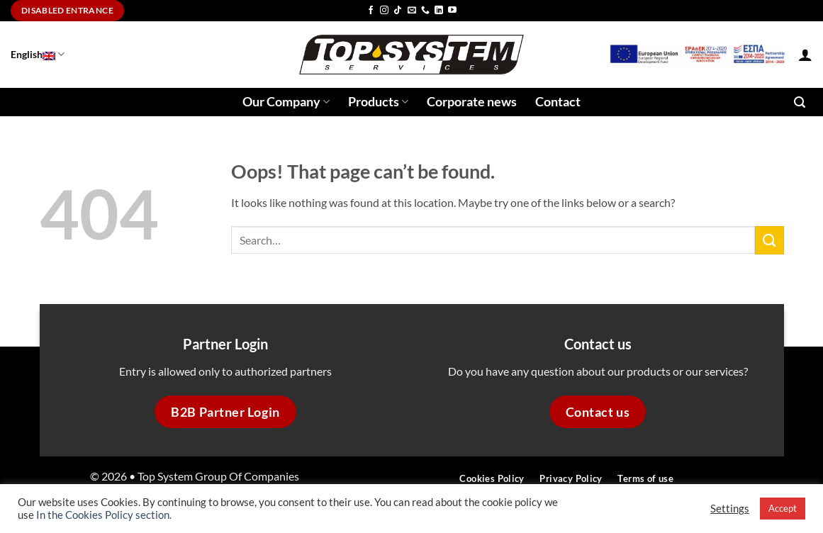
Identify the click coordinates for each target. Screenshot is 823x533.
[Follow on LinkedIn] (439, 11)
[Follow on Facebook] (370, 11)
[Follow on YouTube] (452, 11)
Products (378, 101)
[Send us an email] (412, 11)
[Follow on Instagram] (384, 11)
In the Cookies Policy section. (104, 515)
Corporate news (472, 101)
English (38, 54)
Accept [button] (782, 508)
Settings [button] (729, 509)
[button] (805, 54)
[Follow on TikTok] (397, 11)
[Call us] (425, 11)
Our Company (286, 101)
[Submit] (769, 240)
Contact (558, 101)
